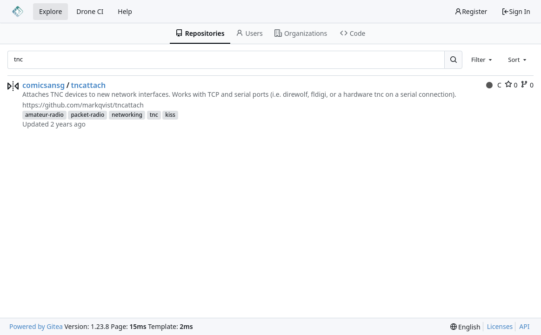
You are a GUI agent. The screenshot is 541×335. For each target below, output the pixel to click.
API (524, 326)
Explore (50, 11)
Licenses (500, 326)
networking (127, 115)
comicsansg (43, 85)
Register (470, 11)
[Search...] (453, 59)
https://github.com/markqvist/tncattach (83, 104)
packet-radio (87, 115)
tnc (154, 115)
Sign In (515, 11)
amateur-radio (44, 115)
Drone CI (89, 11)
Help (125, 11)
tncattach (88, 85)
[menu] (465, 326)
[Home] (18, 11)
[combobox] (482, 59)
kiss (170, 115)
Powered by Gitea (36, 326)
